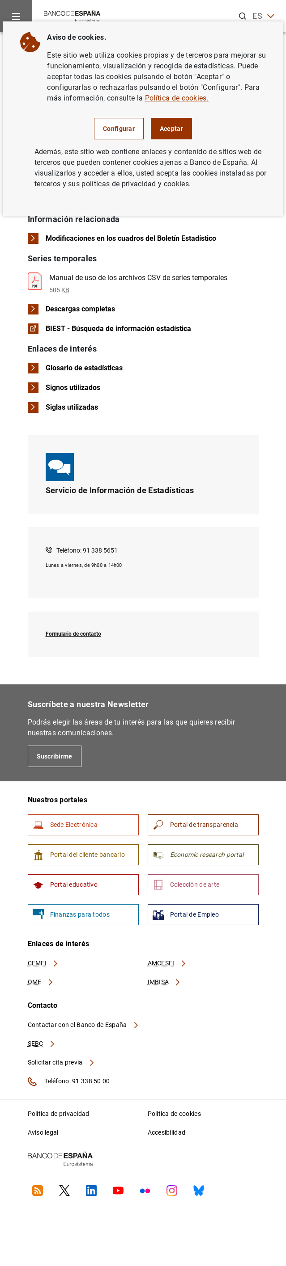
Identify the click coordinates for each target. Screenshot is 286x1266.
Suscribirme (55, 756)
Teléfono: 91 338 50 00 (69, 1081)
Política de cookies (174, 1113)
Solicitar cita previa (61, 1062)
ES (263, 16)
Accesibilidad (167, 1132)
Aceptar (171, 128)
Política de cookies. (177, 98)
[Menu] (16, 16)
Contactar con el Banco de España (84, 1024)
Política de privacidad (59, 1113)
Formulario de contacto (73, 634)
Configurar (119, 128)
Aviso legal (43, 1132)
